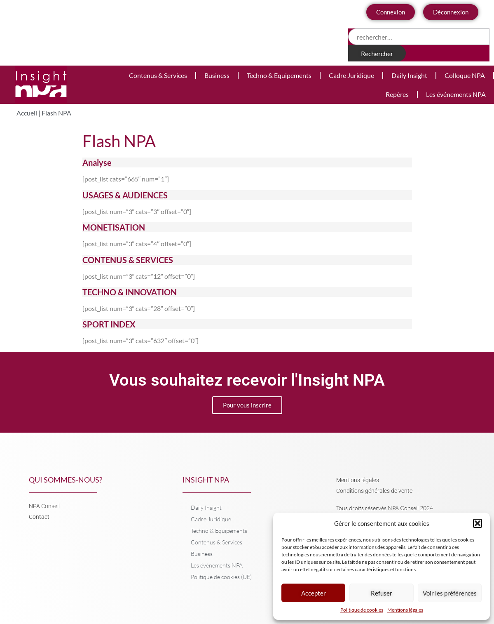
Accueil (26, 113)
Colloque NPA (465, 75)
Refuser (381, 593)
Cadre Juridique (351, 75)
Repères (397, 94)
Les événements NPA (456, 94)
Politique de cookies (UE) (221, 576)
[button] (477, 523)
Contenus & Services (158, 75)
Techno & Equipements (279, 75)
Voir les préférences (450, 593)
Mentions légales (405, 610)
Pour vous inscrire (247, 405)
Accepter (313, 593)
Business (216, 75)
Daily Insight (409, 75)
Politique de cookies (361, 610)
